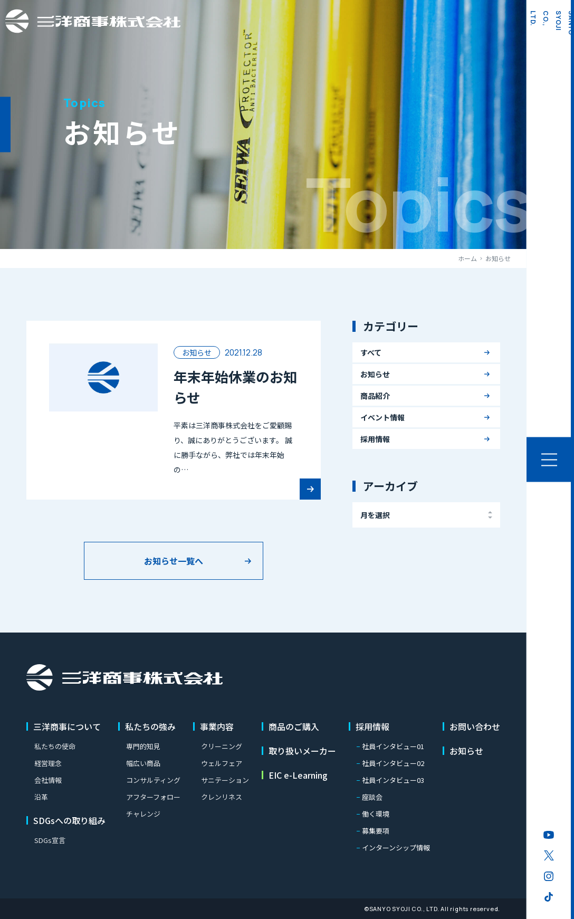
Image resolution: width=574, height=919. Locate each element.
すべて (370, 352)
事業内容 (217, 726)
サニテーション (225, 780)
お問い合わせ (474, 726)
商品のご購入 (294, 726)
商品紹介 (375, 395)
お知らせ (375, 374)
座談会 (372, 797)
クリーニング (221, 746)
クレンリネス (221, 797)
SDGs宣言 (49, 840)
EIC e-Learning (298, 775)
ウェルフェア (221, 763)
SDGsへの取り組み (69, 820)
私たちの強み (150, 726)
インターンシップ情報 (396, 848)
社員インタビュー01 (393, 746)
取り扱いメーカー (302, 750)
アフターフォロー (153, 797)
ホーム (467, 258)
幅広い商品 (143, 763)
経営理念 (48, 763)
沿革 (41, 797)
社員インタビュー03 (393, 780)
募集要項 (375, 831)
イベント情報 (382, 417)
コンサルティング (153, 780)
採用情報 (375, 439)
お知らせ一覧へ (173, 560)
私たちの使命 (54, 746)
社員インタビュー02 (393, 763)
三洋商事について (67, 726)
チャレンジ (143, 814)
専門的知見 (143, 746)
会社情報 (48, 780)
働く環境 (375, 814)
